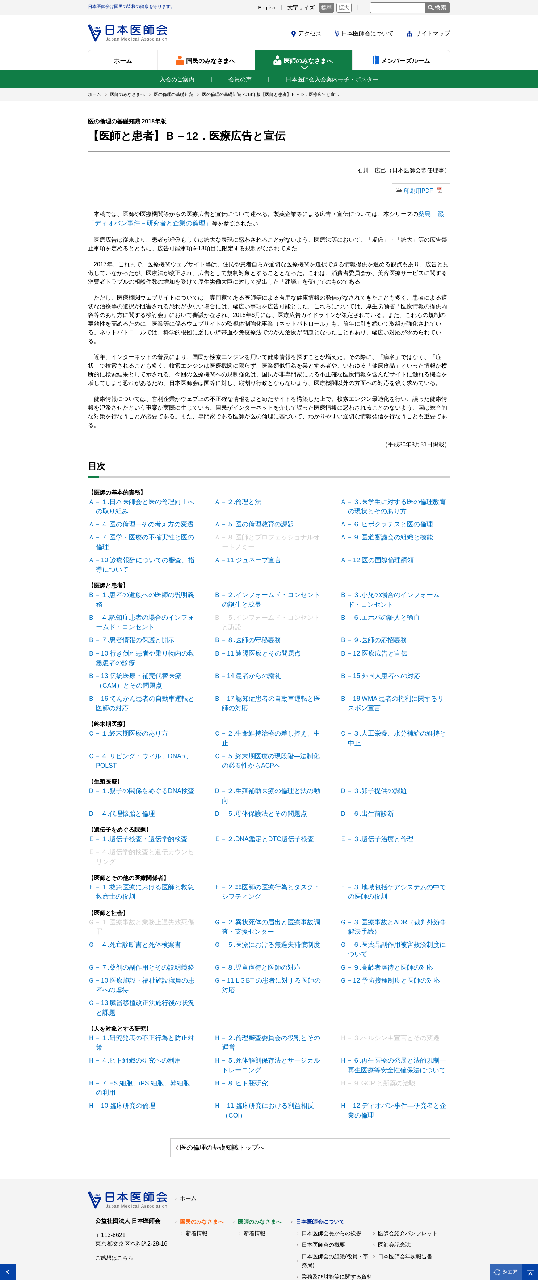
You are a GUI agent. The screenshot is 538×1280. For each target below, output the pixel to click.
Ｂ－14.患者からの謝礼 (248, 662)
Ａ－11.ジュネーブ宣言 (248, 554)
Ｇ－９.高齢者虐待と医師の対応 (385, 920)
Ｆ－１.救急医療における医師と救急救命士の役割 (145, 849)
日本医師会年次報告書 (405, 1189)
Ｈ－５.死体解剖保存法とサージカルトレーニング (271, 1003)
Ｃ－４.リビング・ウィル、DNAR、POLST (138, 733)
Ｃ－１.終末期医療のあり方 (127, 716)
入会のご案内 (177, 79)
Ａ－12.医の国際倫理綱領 (377, 554)
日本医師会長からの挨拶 (331, 1166)
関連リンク (146, 1257)
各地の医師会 (104, 1257)
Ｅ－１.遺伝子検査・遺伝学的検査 (136, 799)
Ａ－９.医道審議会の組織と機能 (385, 533)
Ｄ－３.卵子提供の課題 (373, 762)
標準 (326, 7)
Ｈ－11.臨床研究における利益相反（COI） (262, 1045)
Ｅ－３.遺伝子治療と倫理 (376, 799)
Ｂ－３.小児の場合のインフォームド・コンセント (397, 591)
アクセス (309, 33)
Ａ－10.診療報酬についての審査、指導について (145, 558)
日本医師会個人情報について (207, 1257)
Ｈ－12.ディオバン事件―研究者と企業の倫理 (397, 1045)
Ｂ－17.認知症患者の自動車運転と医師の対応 (271, 687)
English (267, 7)
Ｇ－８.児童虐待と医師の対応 (256, 920)
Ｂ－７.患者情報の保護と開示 (130, 629)
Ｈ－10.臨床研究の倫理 (122, 1041)
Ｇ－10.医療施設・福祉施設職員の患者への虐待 (145, 936)
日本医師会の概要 (323, 1178)
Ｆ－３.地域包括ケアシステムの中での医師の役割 (397, 849)
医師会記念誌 (394, 1178)
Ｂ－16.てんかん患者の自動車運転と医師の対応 (145, 687)
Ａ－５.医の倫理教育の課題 (253, 520)
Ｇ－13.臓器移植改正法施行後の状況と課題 (145, 957)
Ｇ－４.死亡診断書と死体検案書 (133, 899)
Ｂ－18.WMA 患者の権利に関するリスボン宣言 (396, 687)
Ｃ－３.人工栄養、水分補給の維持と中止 (397, 716)
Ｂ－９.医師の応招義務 (373, 629)
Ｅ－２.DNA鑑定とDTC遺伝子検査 (262, 799)
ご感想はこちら (114, 1191)
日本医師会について (367, 33)
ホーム (188, 1132)
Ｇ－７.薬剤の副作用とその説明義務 (139, 920)
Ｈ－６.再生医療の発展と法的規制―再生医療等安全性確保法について (397, 1003)
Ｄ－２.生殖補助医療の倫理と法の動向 (268, 762)
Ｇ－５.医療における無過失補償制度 (265, 899)
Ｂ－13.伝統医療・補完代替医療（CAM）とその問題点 (146, 666)
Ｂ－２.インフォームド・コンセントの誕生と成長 (271, 591)
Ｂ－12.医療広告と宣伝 (374, 641)
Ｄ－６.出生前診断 (368, 774)
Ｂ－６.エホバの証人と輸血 (379, 608)
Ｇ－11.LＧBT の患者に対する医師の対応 (271, 932)
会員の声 (240, 79)
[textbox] (397, 7)
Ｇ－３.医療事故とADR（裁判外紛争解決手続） (397, 882)
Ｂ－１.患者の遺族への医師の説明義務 (142, 587)
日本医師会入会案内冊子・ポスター (332, 79)
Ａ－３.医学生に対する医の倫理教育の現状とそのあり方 (397, 503)
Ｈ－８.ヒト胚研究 (242, 1020)
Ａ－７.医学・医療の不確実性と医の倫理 (145, 533)
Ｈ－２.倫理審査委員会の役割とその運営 (271, 986)
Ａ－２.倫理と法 (239, 499)
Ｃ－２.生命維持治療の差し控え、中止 (268, 716)
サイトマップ (432, 33)
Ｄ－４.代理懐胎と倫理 (121, 774)
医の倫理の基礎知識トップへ (383, 1081)
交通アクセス (318, 1221)
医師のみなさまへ (259, 1155)
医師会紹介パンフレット (408, 1166)
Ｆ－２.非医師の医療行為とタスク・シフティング (271, 849)
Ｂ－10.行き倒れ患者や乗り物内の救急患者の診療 (145, 645)
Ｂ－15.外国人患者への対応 (380, 662)
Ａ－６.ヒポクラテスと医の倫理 (385, 520)
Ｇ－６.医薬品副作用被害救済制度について (397, 903)
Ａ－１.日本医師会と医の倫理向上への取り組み (145, 503)
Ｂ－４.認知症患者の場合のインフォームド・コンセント (145, 612)
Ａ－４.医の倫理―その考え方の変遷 (139, 520)
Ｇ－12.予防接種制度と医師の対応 (388, 932)
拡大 (344, 7)
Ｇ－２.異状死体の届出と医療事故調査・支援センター (271, 882)
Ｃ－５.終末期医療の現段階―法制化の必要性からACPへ (271, 733)
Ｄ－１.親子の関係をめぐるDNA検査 (139, 762)
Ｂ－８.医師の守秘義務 (247, 629)
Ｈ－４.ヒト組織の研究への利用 (133, 999)
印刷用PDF (418, 191)
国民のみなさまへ (201, 1155)
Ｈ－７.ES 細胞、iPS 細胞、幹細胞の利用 (143, 1024)
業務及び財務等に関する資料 (337, 1210)
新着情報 (196, 1166)
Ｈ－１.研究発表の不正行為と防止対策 (142, 986)
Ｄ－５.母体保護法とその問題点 (259, 774)
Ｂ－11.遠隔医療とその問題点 (256, 641)
